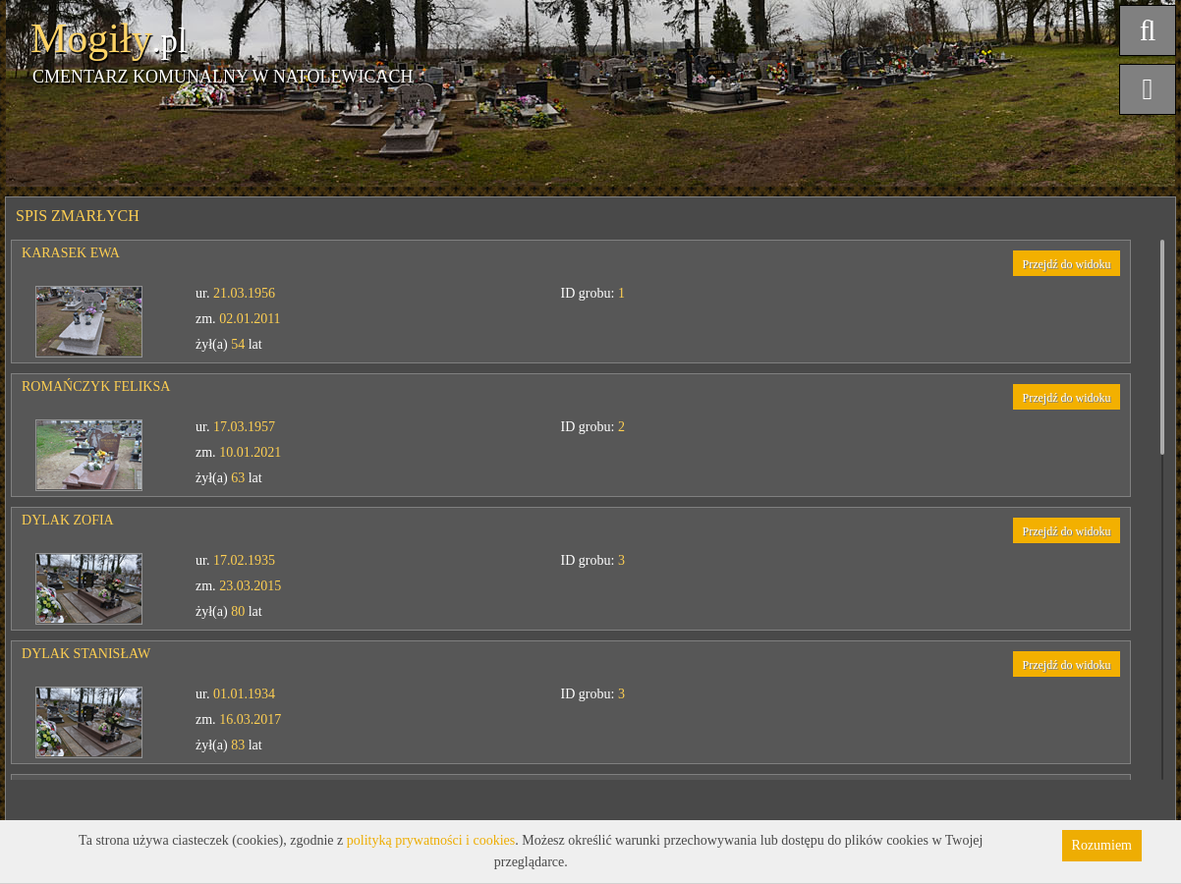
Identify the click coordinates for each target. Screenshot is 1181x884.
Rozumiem (1102, 845)
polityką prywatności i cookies (431, 840)
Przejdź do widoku (1067, 264)
